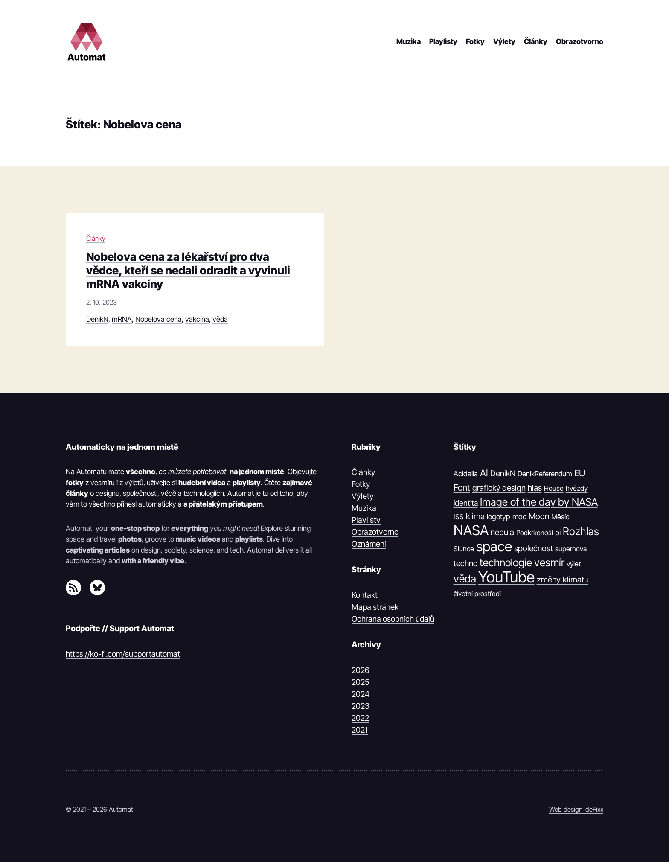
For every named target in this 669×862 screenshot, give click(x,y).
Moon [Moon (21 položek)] (539, 516)
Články (95, 238)
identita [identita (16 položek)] (466, 502)
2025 (360, 682)
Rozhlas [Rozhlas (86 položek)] (581, 531)
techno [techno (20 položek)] (465, 563)
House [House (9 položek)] (554, 488)
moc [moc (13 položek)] (519, 516)
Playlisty (366, 519)
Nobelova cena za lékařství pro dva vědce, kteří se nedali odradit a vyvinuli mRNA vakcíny (188, 270)
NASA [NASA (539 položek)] (471, 530)
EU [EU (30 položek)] (579, 473)
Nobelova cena (158, 319)
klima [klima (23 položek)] (475, 516)
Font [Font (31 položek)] (462, 487)
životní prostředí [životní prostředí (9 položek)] (477, 593)
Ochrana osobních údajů (393, 618)
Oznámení (369, 543)
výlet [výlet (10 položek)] (574, 563)
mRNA (122, 319)
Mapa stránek (375, 607)
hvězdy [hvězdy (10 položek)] (577, 488)
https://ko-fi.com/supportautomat (123, 653)
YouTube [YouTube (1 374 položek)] (506, 577)
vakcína (197, 319)
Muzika (364, 508)
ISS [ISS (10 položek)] (459, 517)
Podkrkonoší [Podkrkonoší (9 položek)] (534, 532)
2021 (360, 729)
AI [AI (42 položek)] (484, 472)
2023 (360, 706)
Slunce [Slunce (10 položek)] (464, 549)
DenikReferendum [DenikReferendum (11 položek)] (545, 473)
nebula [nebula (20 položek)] (502, 532)
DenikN (97, 319)
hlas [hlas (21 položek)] (535, 488)
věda (220, 319)
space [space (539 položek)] (494, 546)
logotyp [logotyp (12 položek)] (498, 517)
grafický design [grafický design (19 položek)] (499, 488)
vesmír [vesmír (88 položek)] (549, 562)
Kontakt (365, 595)
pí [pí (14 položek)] (558, 532)
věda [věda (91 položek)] (465, 578)
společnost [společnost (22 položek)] (533, 548)
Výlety (363, 496)
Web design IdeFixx (576, 809)
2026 (360, 670)
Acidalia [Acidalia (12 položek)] (466, 473)
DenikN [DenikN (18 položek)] (502, 473)
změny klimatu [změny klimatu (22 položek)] (562, 579)
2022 (360, 717)
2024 (360, 694)
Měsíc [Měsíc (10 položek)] (560, 517)
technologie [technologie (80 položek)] (506, 562)
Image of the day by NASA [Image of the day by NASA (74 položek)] (539, 502)
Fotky (361, 484)
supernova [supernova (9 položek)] (571, 549)
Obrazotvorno (375, 531)
